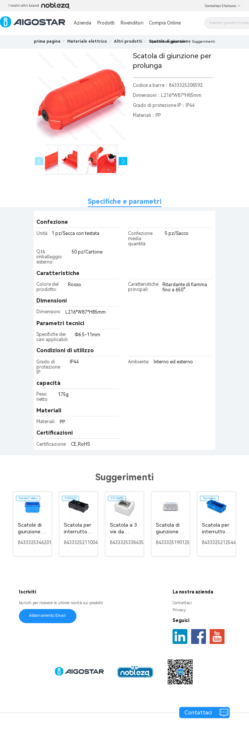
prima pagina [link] (47, 41)
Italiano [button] (232, 6)
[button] (123, 161)
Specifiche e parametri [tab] (124, 201)
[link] (87, 41)
